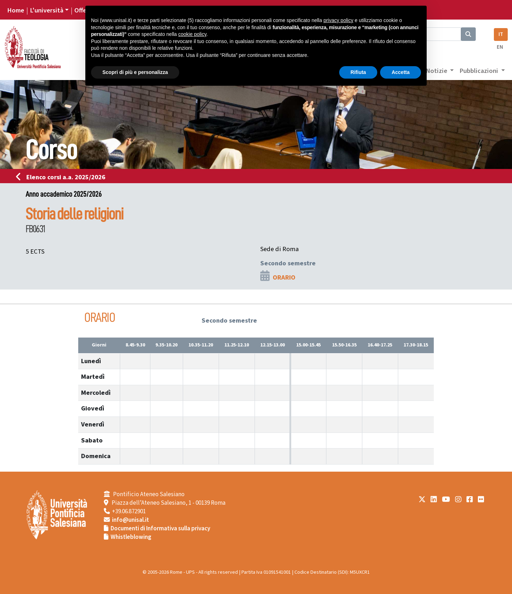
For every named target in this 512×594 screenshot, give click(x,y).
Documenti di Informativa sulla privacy (160, 528)
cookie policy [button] (192, 34)
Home (15, 10)
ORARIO (284, 277)
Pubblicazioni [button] (479, 70)
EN (500, 47)
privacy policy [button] (338, 20)
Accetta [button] (400, 72)
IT (500, 34)
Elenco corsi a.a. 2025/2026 (62, 177)
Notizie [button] (437, 70)
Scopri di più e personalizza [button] (135, 72)
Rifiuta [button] (358, 72)
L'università (46, 10)
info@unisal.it (130, 520)
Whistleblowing (131, 537)
